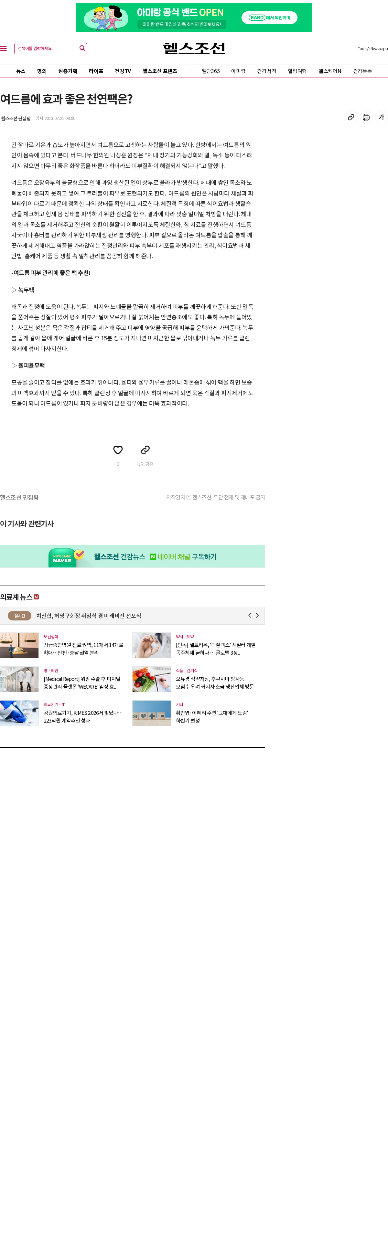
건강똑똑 (362, 71)
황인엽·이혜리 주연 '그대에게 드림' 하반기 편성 (212, 716)
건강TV (123, 71)
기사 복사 (351, 117)
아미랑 (238, 71)
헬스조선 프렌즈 (160, 71)
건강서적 (266, 71)
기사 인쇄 (366, 117)
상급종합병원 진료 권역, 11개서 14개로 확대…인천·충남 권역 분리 (83, 648)
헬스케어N (329, 71)
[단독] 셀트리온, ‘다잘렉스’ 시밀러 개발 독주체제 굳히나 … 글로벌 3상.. (215, 648)
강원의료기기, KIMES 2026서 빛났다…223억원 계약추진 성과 (83, 716)
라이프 (96, 71)
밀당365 (211, 71)
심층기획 (67, 71)
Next (258, 615)
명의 (42, 71)
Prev (251, 615)
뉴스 (21, 71)
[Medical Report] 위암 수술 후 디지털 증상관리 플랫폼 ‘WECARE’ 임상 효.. (82, 682)
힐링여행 (297, 71)
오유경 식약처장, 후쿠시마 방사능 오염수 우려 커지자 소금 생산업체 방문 (215, 682)
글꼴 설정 (381, 117)
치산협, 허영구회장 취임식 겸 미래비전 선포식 (117, 615)
